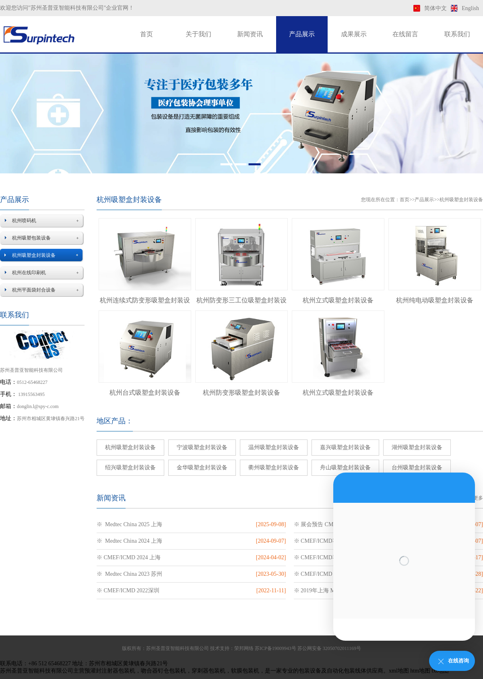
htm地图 (420, 671)
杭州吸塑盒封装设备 (34, 255)
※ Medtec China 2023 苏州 (129, 574)
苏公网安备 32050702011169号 (329, 648)
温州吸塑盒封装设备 (273, 447)
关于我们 (198, 34)
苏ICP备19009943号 (275, 648)
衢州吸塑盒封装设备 (273, 467)
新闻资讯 (250, 34)
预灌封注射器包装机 (110, 671)
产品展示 (302, 34)
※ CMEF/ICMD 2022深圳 (128, 590)
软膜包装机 (245, 671)
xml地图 (399, 671)
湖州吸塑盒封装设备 (417, 447)
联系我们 (457, 34)
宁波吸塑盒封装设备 (202, 447)
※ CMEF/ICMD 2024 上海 (129, 557)
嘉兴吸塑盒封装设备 (345, 447)
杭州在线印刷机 (29, 272)
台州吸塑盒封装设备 (417, 467)
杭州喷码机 (24, 220)
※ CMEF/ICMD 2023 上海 (326, 574)
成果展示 (354, 34)
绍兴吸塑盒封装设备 (130, 467)
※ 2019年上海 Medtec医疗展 (329, 590)
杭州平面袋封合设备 (34, 290)
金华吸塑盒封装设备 (202, 467)
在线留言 (405, 34)
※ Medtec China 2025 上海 (129, 524)
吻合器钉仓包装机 (163, 671)
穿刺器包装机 (208, 671)
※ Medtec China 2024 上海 (129, 541)
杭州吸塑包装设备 (31, 238)
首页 (146, 34)
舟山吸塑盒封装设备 (345, 467)
